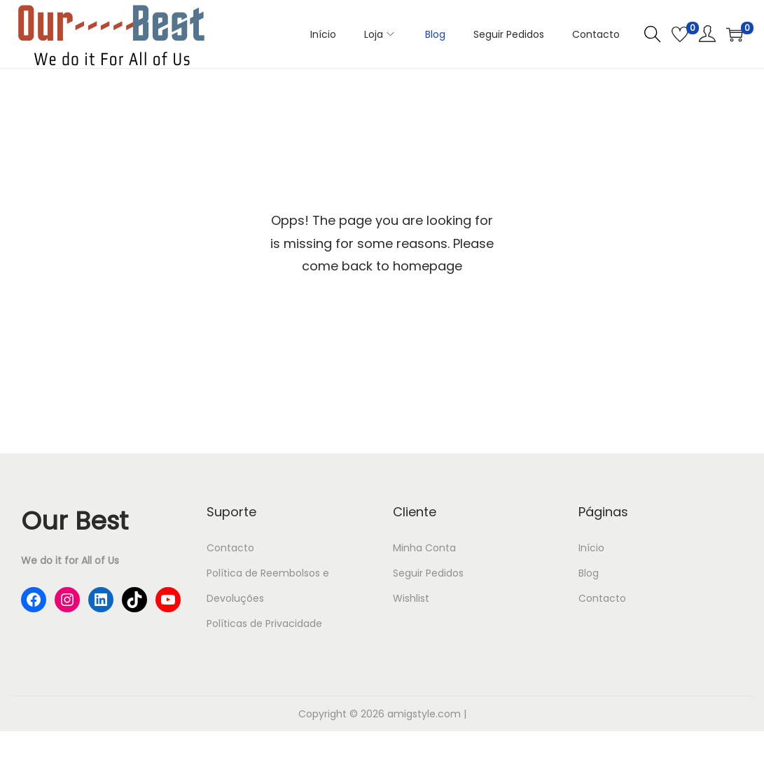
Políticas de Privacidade (264, 623)
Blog (588, 573)
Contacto (230, 548)
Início (591, 548)
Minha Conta (424, 548)
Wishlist (411, 598)
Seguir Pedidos (428, 573)
